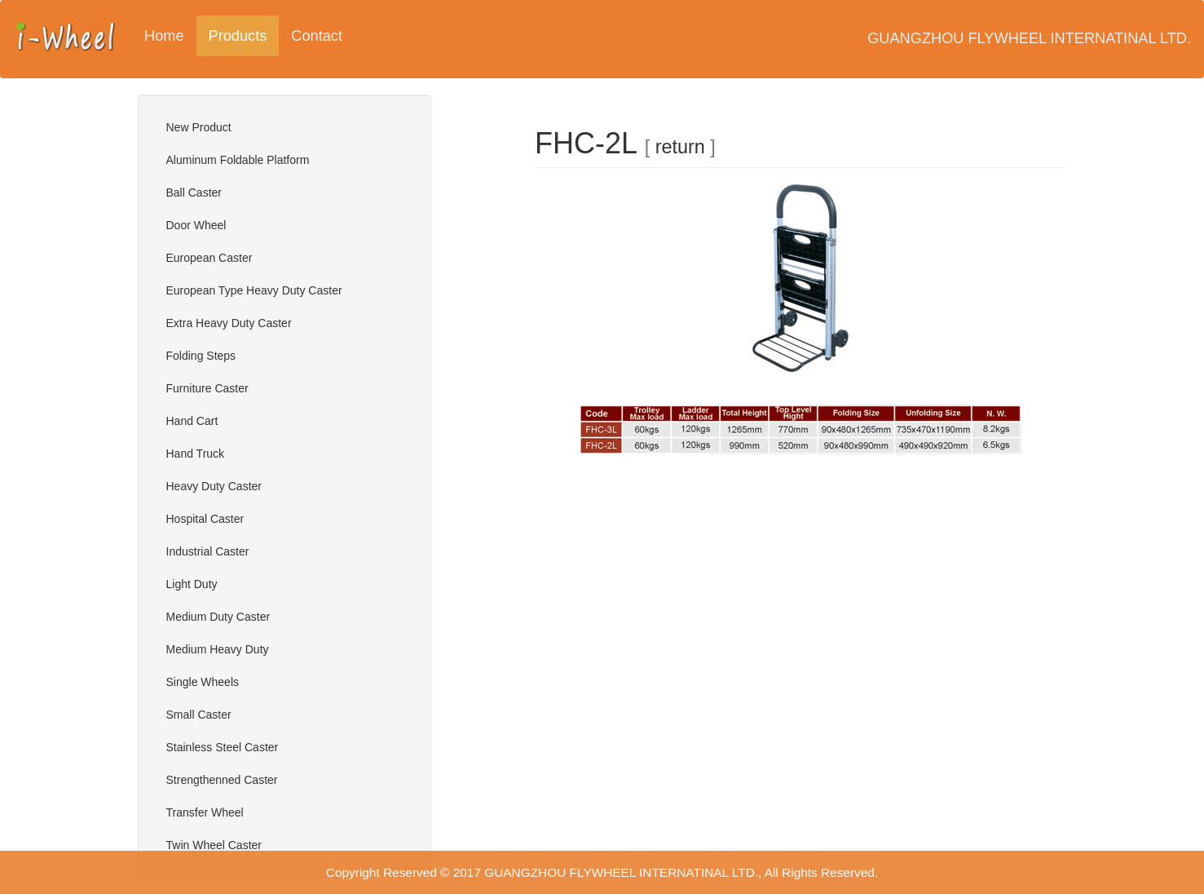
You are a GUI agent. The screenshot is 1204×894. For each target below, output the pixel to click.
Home (164, 36)
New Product (199, 127)
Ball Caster (194, 192)
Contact (316, 36)
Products (244, 35)
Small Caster (199, 714)
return (680, 146)
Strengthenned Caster (222, 779)
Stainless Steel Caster (222, 747)
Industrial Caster (207, 551)
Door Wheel (196, 225)
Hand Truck (195, 453)
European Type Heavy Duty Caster (254, 290)
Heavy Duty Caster (214, 486)
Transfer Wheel (205, 812)
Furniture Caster (207, 388)
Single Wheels (203, 681)
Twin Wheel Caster (214, 845)
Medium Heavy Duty (217, 649)
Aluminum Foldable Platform (238, 159)
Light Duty (192, 584)
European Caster (209, 257)
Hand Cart (192, 420)
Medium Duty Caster (218, 616)
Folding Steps (201, 355)
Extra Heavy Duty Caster (229, 323)
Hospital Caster (205, 518)
